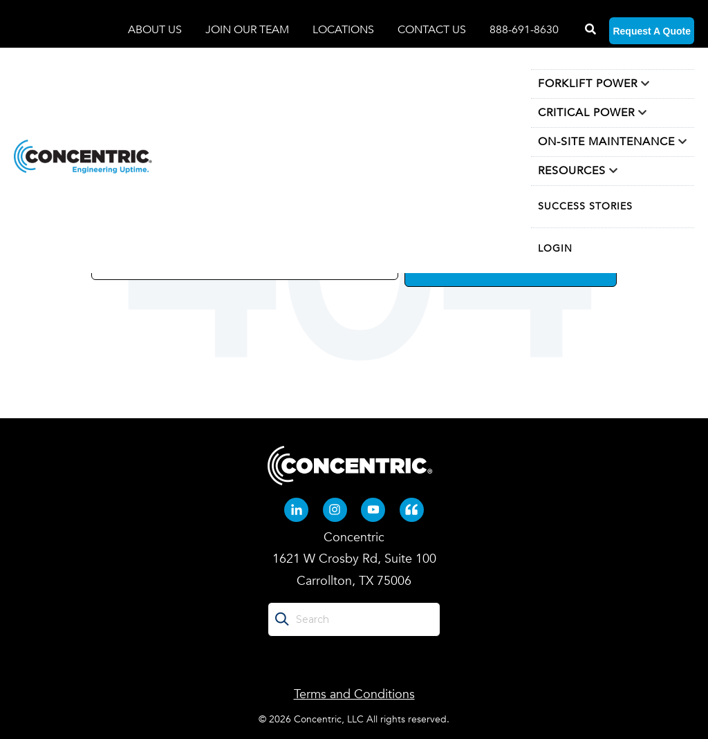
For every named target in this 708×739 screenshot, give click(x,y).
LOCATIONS (345, 29)
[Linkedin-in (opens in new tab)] (296, 509)
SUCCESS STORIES (585, 206)
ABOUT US (156, 29)
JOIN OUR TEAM (248, 29)
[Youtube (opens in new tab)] (373, 509)
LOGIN (555, 248)
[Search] (589, 29)
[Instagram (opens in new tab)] (335, 509)
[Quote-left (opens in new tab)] (412, 509)
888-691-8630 (524, 29)
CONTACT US (432, 29)
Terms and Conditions (354, 694)
